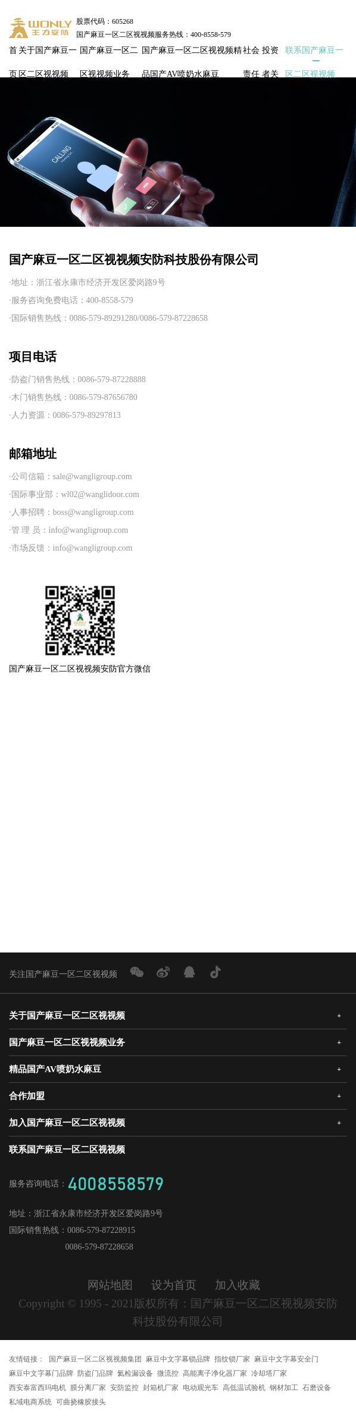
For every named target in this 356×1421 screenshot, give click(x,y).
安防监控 (124, 1387)
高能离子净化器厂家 (215, 1373)
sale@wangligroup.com (92, 476)
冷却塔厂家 (269, 1373)
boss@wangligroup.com (93, 512)
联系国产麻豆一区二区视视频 (314, 54)
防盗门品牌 (95, 1373)
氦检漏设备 (135, 1373)
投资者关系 (270, 54)
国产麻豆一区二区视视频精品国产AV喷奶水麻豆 (192, 54)
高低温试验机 (244, 1387)
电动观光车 (200, 1387)
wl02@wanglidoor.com (100, 494)
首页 (13, 54)
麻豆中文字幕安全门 (286, 1359)
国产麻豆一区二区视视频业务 (109, 54)
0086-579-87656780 (104, 397)
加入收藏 (237, 1285)
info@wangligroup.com (89, 530)
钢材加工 (284, 1387)
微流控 (168, 1373)
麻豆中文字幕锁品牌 (178, 1359)
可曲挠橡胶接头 (81, 1402)
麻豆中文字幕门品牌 (41, 1373)
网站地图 (110, 1285)
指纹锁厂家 (232, 1359)
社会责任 (251, 54)
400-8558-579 (109, 300)
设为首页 (173, 1285)
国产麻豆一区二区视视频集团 (95, 1359)
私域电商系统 (30, 1402)
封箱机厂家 (161, 1387)
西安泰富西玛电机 (37, 1387)
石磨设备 (316, 1387)
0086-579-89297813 (87, 415)
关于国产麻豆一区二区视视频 (47, 54)
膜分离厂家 (88, 1387)
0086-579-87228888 (112, 379)
